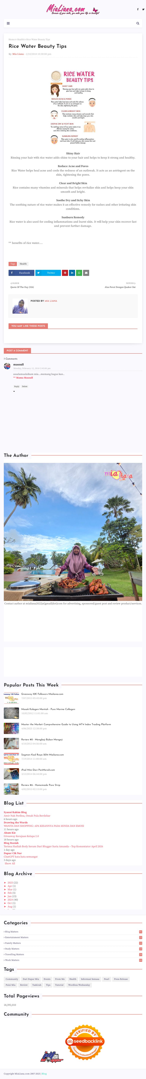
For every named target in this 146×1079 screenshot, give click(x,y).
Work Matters (73, 960)
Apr (10, 886)
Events (47, 979)
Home (12, 39)
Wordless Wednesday (79, 985)
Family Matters (73, 943)
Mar (10, 889)
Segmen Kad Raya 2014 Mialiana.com (42, 755)
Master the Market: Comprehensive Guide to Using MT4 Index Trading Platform (66, 724)
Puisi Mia (10, 985)
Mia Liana (18, 54)
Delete (24, 386)
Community (12, 979)
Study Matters (73, 948)
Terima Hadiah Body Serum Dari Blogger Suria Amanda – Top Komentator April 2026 (53, 846)
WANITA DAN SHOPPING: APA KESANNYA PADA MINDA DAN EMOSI (44, 826)
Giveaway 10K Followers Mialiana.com (42, 694)
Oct (10, 903)
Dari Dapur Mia (31, 979)
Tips (48, 985)
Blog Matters (73, 931)
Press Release (121, 979)
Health (20, 39)
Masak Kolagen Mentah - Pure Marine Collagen (48, 709)
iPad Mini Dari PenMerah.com (38, 770)
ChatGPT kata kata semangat (21, 856)
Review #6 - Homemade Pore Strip (40, 785)
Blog (44, 1073)
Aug (10, 906)
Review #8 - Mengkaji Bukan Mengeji (42, 739)
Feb (10, 893)
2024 (10, 900)
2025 (10, 882)
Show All (10, 863)
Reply (16, 386)
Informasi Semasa (90, 979)
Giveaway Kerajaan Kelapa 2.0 (21, 836)
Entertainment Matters (73, 937)
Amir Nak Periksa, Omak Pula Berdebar (27, 815)
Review (24, 985)
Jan (10, 896)
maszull (18, 364)
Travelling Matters (73, 954)
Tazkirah (36, 985)
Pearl (106, 979)
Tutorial (59, 985)
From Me (60, 979)
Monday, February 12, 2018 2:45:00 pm (32, 368)
